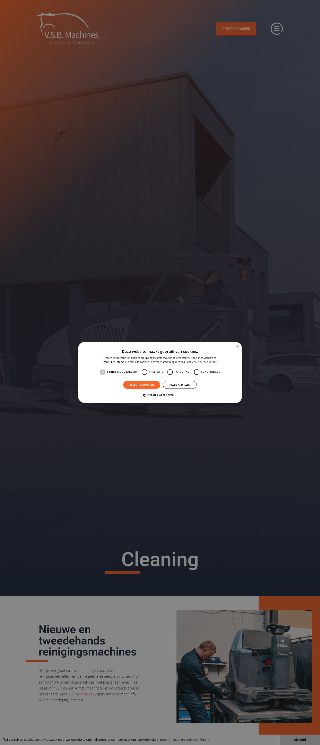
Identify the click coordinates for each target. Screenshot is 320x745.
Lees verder (209, 362)
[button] (160, 395)
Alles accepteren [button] (141, 384)
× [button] (237, 346)
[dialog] (160, 372)
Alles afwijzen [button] (180, 384)
